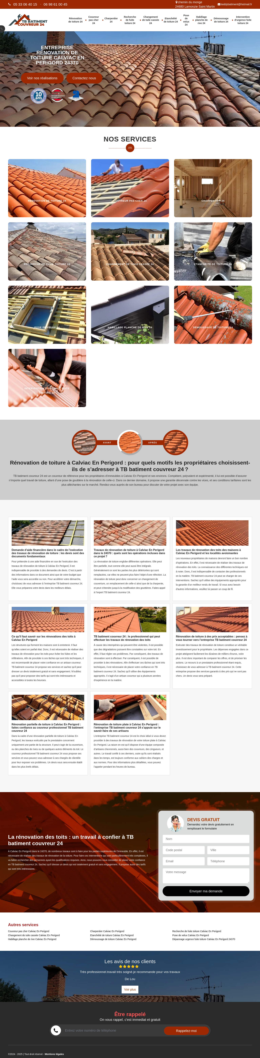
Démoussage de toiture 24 (221, 20)
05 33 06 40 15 (25, 4)
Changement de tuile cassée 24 (150, 20)
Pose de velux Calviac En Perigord (190, 935)
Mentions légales (54, 1054)
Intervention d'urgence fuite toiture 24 (242, 20)
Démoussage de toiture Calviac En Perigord (113, 939)
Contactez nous (84, 78)
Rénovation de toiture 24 (75, 20)
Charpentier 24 (111, 20)
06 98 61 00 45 (55, 4)
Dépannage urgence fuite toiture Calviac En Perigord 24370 (203, 939)
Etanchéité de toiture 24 (171, 20)
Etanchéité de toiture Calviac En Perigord (112, 935)
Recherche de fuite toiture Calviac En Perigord (196, 931)
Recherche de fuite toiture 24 (130, 20)
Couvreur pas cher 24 (93, 20)
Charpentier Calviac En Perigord (107, 931)
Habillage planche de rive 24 (201, 20)
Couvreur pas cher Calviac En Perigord (28, 931)
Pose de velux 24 (186, 20)
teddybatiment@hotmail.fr (235, 4)
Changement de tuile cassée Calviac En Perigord (34, 935)
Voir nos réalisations (42, 78)
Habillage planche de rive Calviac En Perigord (32, 939)
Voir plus (130, 989)
